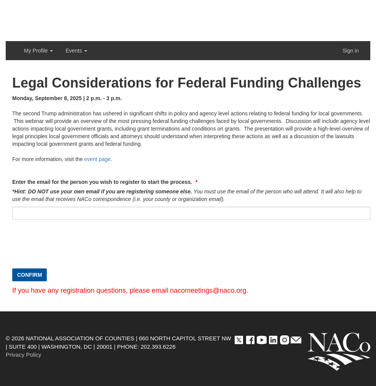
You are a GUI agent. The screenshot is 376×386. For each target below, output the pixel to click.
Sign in (350, 51)
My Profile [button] (38, 51)
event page (97, 159)
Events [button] (76, 51)
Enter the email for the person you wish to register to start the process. (103, 182)
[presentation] (70, 248)
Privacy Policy (23, 354)
